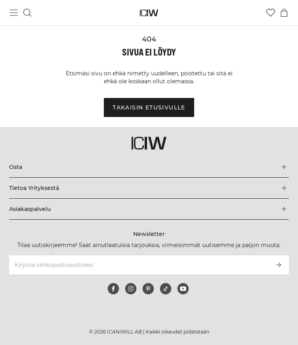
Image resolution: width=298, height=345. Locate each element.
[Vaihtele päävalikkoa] (14, 12)
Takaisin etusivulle (149, 107)
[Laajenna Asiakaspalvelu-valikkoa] (149, 209)
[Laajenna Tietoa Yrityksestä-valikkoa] (149, 188)
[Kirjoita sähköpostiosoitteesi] (138, 264)
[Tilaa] (279, 265)
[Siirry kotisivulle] (149, 13)
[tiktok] (166, 289)
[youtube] (183, 289)
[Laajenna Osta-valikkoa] (149, 167)
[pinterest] (148, 289)
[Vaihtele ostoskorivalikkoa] (284, 12)
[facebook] (113, 289)
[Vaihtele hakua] (27, 12)
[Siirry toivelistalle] (270, 12)
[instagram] (131, 289)
